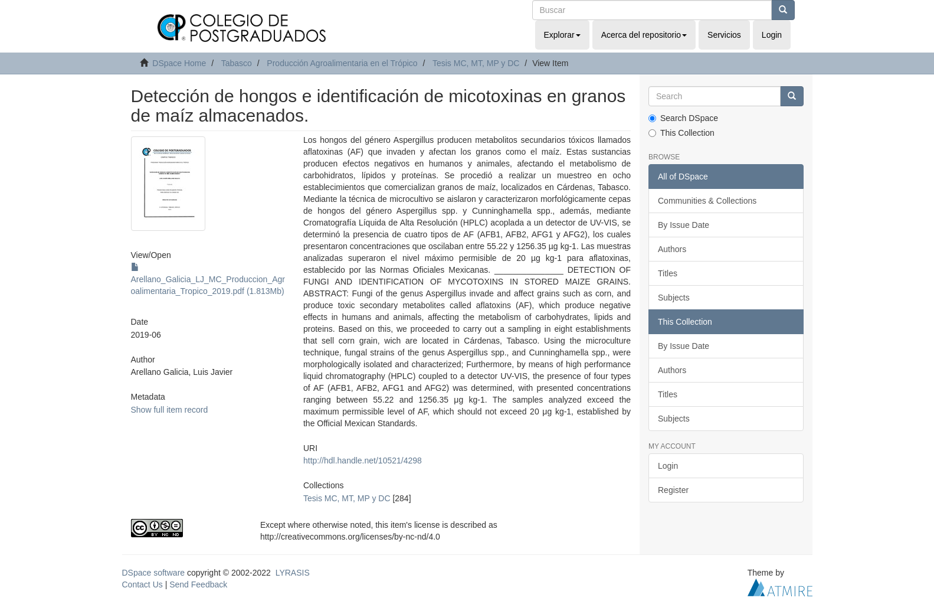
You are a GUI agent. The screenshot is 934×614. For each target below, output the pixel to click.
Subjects (674, 297)
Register (673, 490)
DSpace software (153, 572)
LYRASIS (293, 572)
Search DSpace (683, 118)
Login (668, 466)
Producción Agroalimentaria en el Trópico (342, 63)
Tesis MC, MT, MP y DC (476, 63)
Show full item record (169, 409)
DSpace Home (179, 63)
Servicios (724, 35)
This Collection (681, 133)
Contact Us (142, 584)
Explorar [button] (562, 35)
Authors (672, 249)
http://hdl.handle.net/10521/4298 (362, 460)
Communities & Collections (707, 200)
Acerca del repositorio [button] (644, 35)
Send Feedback (198, 584)
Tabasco (236, 63)
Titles (667, 273)
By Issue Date (683, 225)
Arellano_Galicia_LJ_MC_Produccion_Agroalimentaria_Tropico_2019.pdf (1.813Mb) (208, 279)
